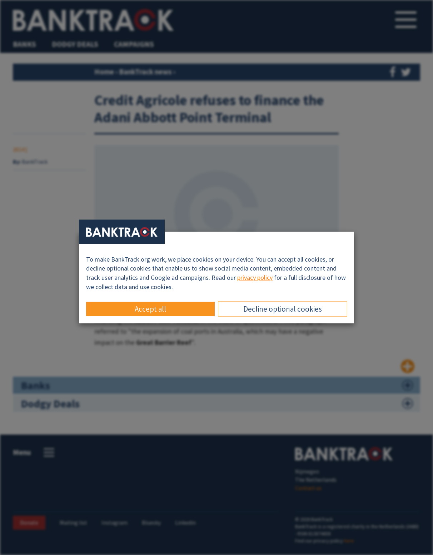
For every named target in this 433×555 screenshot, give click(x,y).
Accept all (150, 309)
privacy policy (255, 277)
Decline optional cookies (282, 309)
